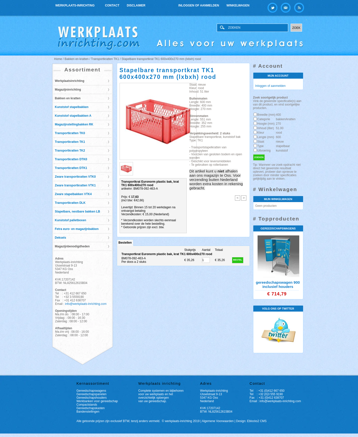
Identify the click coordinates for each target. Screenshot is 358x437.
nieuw (280, 141)
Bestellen (125, 242)
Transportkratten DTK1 (71, 168)
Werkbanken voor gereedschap (97, 401)
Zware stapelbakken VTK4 (73, 194)
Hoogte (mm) (266, 123)
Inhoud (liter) (265, 128)
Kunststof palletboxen (70, 220)
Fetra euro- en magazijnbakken (77, 229)
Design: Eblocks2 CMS (251, 421)
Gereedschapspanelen (92, 394)
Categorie (263, 119)
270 (278, 123)
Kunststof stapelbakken (72, 107)
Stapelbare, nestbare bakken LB (77, 211)
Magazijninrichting (68, 89)
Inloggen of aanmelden (199, 5)
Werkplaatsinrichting (69, 81)
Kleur (260, 132)
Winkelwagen (237, 5)
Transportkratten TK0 (70, 133)
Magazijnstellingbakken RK (74, 124)
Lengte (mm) (265, 137)
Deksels (60, 237)
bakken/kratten (286, 119)
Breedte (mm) (266, 114)
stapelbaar (283, 146)
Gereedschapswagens (91, 390)
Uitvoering (264, 150)
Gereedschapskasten (91, 408)
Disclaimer (136, 5)
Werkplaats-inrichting (75, 4)
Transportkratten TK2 (70, 150)
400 (278, 114)
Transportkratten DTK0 (71, 159)
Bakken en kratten (68, 98)
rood (279, 132)
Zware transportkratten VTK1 (75, 185)
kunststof (282, 150)
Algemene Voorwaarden (218, 421)
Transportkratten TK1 (70, 142)
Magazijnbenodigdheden (72, 246)
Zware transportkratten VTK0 (75, 176)
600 (278, 137)
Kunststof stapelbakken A (73, 115)
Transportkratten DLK (70, 203)
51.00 (279, 128)
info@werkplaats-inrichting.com (86, 304)
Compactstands (87, 404)
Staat (260, 141)
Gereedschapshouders (92, 397)
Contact (112, 5)
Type (260, 146)
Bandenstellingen (88, 411)
